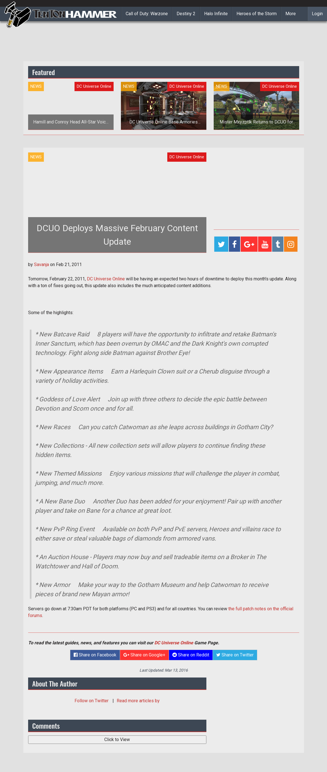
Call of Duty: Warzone (147, 13)
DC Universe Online (106, 279)
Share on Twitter (235, 655)
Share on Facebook (95, 655)
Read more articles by (138, 700)
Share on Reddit (190, 655)
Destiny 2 (186, 13)
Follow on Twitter (92, 700)
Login (317, 13)
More (290, 13)
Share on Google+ (144, 655)
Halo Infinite (216, 13)
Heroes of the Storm (256, 13)
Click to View (117, 739)
